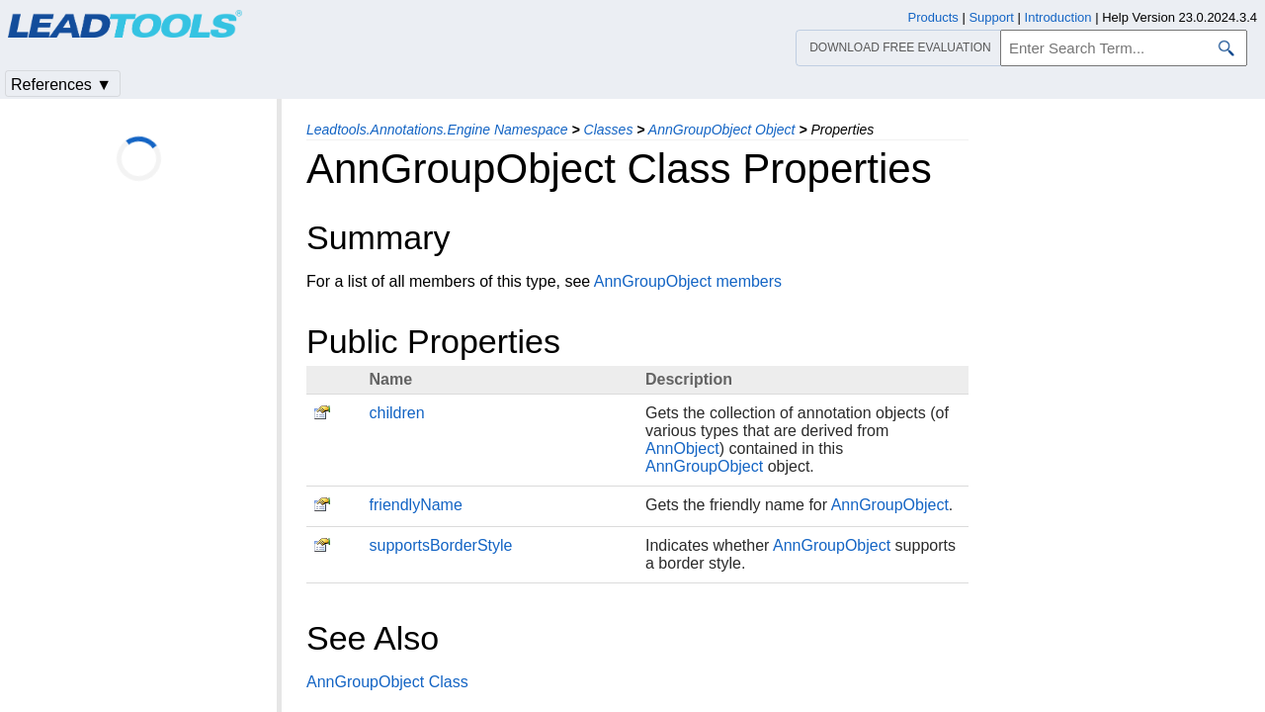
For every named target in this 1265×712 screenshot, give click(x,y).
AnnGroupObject (704, 466)
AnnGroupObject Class (387, 681)
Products (933, 17)
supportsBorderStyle (441, 545)
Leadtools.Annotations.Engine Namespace (437, 129)
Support (991, 17)
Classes (608, 129)
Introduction (1058, 17)
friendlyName (416, 504)
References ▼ (61, 84)
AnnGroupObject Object (722, 129)
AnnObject (682, 448)
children (397, 412)
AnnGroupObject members (688, 281)
